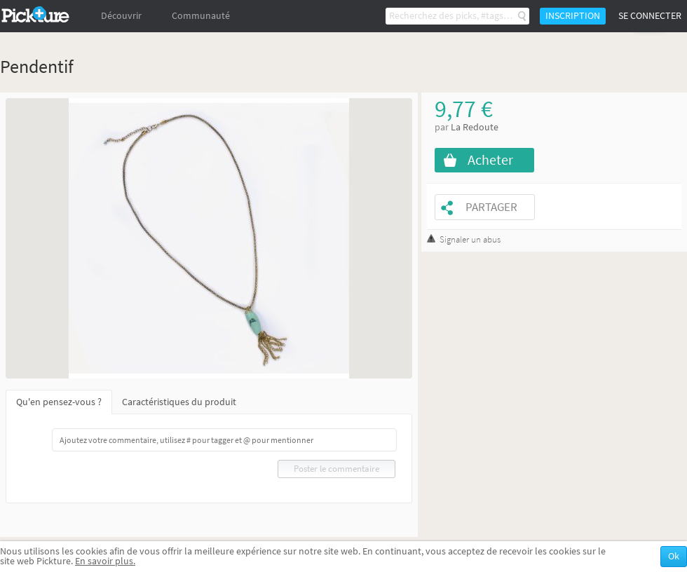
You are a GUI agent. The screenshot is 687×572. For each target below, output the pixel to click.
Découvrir (121, 15)
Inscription (572, 15)
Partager (491, 207)
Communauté (201, 15)
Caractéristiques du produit (179, 402)
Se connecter (649, 15)
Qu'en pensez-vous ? (59, 402)
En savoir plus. (105, 561)
